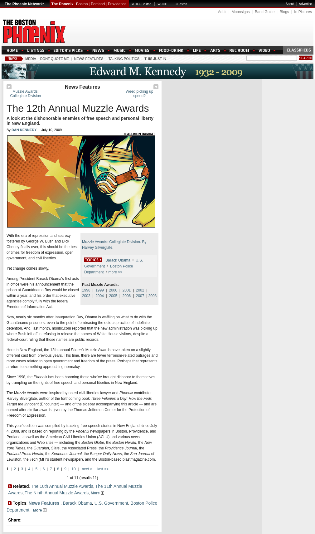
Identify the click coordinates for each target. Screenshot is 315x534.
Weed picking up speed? (139, 93)
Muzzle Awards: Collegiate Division (25, 93)
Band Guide (264, 12)
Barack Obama (117, 260)
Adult (222, 12)
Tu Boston (180, 4)
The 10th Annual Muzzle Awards (62, 486)
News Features (89, 59)
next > (86, 469)
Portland (98, 4)
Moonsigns (240, 12)
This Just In (155, 59)
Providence (117, 4)
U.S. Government (111, 503)
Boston (82, 4)
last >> (102, 469)
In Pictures (303, 12)
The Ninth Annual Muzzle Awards (57, 492)
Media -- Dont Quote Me (47, 59)
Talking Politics (124, 59)
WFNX (162, 4)
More (97, 493)
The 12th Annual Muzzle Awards (78, 108)
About (290, 4)
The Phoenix (62, 4)
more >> (116, 272)
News (12, 58)
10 (73, 469)
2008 (152, 296)
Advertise (305, 4)
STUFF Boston (141, 4)
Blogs (284, 12)
